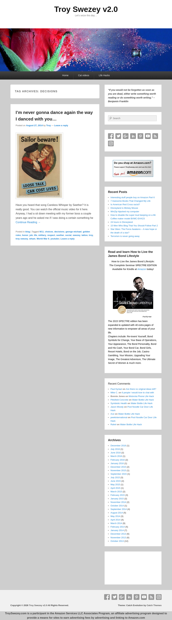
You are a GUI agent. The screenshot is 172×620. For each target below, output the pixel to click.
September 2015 (119, 474)
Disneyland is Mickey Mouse (124, 208)
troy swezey (22, 238)
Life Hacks (104, 75)
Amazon (142, 269)
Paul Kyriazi (116, 389)
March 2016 (116, 456)
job (31, 235)
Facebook (111, 136)
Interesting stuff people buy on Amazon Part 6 (133, 197)
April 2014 (115, 519)
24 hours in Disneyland (122, 222)
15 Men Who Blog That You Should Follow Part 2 (134, 225)
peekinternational (119, 417)
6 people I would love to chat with (138, 392)
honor (25, 235)
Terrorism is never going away (125, 236)
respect (51, 235)
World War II (43, 238)
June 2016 (116, 452)
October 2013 (117, 541)
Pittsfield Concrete (119, 400)
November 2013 (118, 537)
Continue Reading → (28, 222)
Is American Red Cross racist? (125, 204)
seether (60, 235)
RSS (155, 136)
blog (27, 231)
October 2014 (117, 505)
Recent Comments (119, 383)
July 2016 (115, 449)
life (35, 235)
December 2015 (118, 467)
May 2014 (115, 516)
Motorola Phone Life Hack (141, 396)
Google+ (125, 136)
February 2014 (118, 527)
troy (91, 235)
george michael (73, 231)
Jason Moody (117, 407)
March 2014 (116, 523)
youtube (54, 238)
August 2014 (117, 512)
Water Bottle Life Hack (143, 400)
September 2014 (119, 509)
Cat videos (83, 75)
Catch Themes (154, 605)
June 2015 (116, 481)
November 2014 (118, 502)
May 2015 (115, 484)
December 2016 (118, 445)
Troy (48, 125)
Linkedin (133, 136)
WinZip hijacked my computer (125, 211)
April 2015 (115, 488)
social (68, 235)
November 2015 (118, 470)
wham (32, 238)
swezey (76, 235)
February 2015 (118, 495)
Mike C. (114, 392)
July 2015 (115, 477)
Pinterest (140, 136)
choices (49, 231)
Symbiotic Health (119, 403)
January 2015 (117, 498)
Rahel (113, 424)
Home (65, 75)
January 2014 (117, 530)
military (42, 235)
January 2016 (117, 463)
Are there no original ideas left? (141, 389)
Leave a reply (61, 125)
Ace (112, 414)
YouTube (148, 136)
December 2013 (118, 534)
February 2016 (118, 460)
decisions (59, 231)
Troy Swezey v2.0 (86, 9)
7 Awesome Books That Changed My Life (130, 201)
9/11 (41, 231)
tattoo (84, 235)
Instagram (111, 143)
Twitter (118, 136)
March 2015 (116, 491)
